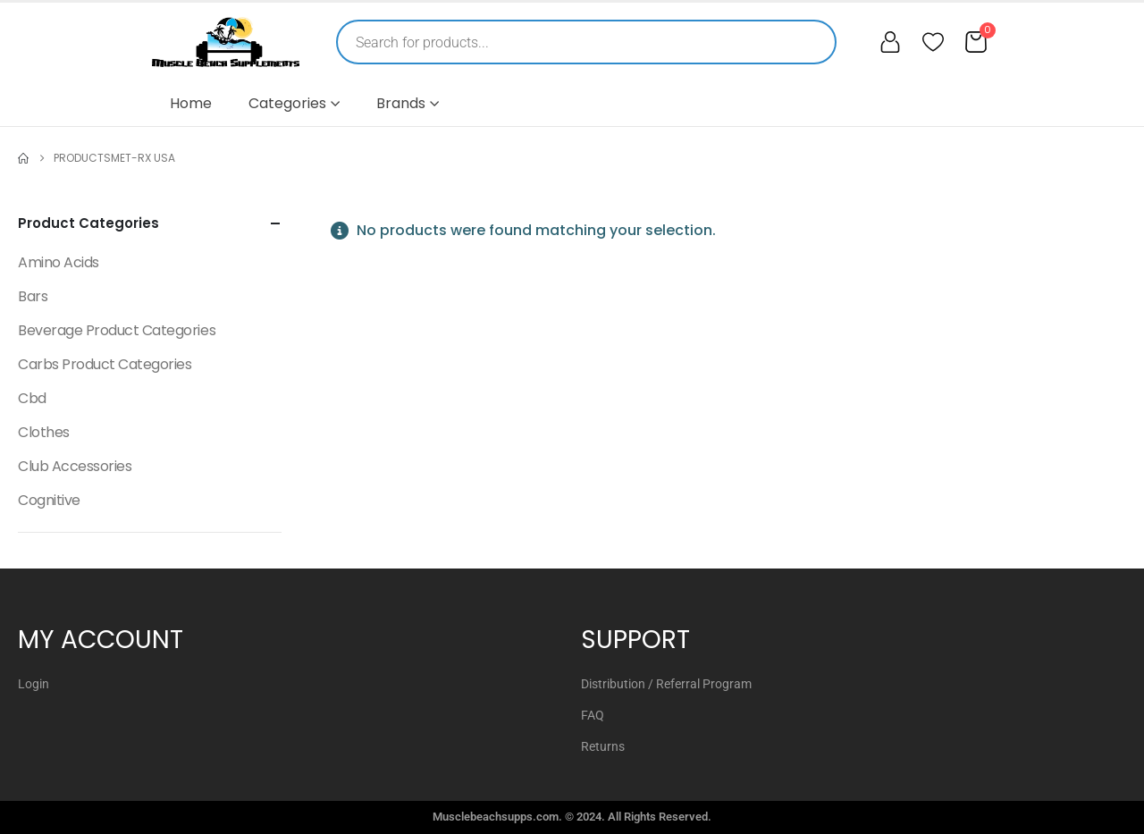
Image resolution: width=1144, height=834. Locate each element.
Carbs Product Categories (104, 364)
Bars (32, 296)
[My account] (890, 42)
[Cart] (976, 42)
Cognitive (49, 500)
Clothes (44, 432)
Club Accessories (74, 466)
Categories (287, 103)
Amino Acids (58, 262)
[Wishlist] (933, 42)
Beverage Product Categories (116, 330)
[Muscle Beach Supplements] (225, 42)
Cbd (32, 398)
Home (191, 103)
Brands (400, 103)
